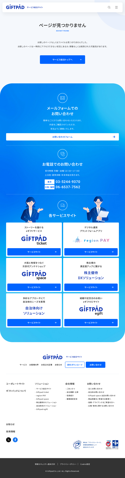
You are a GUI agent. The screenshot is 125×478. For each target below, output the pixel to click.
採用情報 (10, 431)
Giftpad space (42, 399)
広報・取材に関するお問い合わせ (101, 406)
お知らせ (58, 364)
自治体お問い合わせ (96, 392)
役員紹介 (70, 395)
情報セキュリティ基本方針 (45, 464)
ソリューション (42, 383)
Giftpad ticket (42, 392)
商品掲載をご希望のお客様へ (99, 399)
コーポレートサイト (15, 383)
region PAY (41, 395)
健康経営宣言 (72, 399)
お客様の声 (34, 364)
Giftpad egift (42, 409)
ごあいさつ (71, 388)
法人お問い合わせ (95, 388)
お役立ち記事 (46, 364)
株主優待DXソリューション (46, 402)
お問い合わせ (93, 383)
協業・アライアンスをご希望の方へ (101, 402)
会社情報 (69, 383)
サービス (23, 364)
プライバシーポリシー (68, 464)
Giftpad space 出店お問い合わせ (101, 395)
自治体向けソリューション (46, 406)
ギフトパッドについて (16, 390)
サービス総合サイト (43, 388)
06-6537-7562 (68, 187)
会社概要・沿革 (72, 392)
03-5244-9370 (68, 182)
